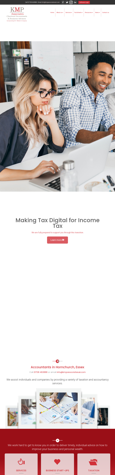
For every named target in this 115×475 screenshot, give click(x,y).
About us (59, 12)
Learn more (57, 240)
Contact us (105, 12)
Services (68, 12)
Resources (89, 12)
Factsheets (78, 12)
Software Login (84, 2)
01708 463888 (40, 372)
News (97, 12)
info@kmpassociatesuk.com (51, 2)
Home (52, 12)
